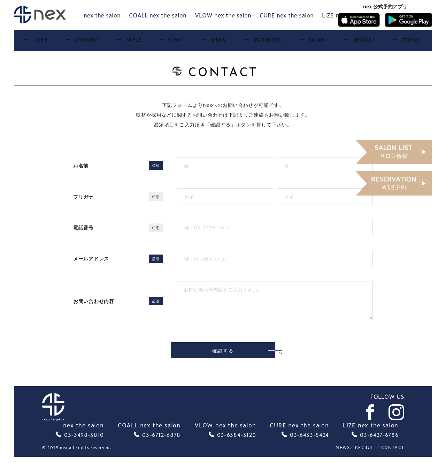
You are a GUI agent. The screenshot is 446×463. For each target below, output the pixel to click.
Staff (185, 41)
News (343, 453)
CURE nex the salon (287, 15)
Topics (359, 41)
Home (85, 41)
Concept (119, 41)
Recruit (324, 41)
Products (251, 41)
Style (154, 41)
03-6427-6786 (379, 440)
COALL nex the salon (157, 15)
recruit (365, 453)
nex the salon (102, 15)
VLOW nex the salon (223, 15)
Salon (289, 41)
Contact (392, 453)
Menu (215, 41)
